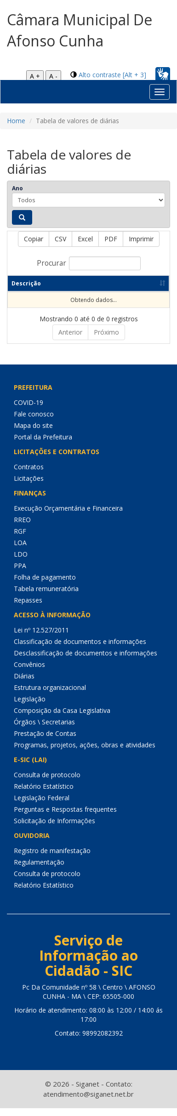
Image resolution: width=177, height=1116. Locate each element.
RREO (22, 527)
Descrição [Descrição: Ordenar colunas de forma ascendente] (26, 291)
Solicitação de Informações (54, 828)
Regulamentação (39, 869)
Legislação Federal (41, 805)
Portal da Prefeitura (43, 444)
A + (35, 76)
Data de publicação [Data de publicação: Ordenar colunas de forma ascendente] (119, 287)
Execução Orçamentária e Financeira (68, 516)
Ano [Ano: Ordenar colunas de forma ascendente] (64, 291)
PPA (20, 573)
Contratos (29, 474)
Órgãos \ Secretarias (44, 729)
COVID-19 (28, 410)
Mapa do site (33, 433)
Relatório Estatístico (44, 794)
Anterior (70, 340)
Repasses (28, 608)
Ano (17, 188)
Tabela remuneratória (46, 596)
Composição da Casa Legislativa (62, 718)
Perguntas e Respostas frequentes (65, 817)
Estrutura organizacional (50, 695)
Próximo (106, 340)
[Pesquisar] (22, 217)
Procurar (89, 263)
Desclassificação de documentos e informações (85, 660)
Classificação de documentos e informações (80, 649)
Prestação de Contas (45, 741)
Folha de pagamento (45, 585)
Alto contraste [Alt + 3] (112, 74)
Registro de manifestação (52, 858)
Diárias (24, 683)
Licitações (29, 486)
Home (16, 120)
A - (53, 76)
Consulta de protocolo (47, 782)
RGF (20, 539)
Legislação (30, 706)
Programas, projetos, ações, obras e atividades (84, 752)
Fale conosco (34, 421)
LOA (20, 550)
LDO (21, 562)
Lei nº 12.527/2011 (41, 637)
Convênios (29, 672)
